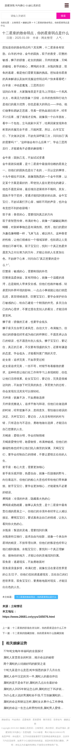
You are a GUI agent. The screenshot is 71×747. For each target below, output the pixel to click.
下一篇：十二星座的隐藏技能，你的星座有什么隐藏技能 (33, 633)
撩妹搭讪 (6, 719)
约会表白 (16, 719)
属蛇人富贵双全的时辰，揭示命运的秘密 (29, 657)
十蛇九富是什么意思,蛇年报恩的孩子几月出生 (32, 670)
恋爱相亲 (26, 719)
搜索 (63, 16)
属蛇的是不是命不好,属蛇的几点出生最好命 (31, 682)
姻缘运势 (27, 22)
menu (66, 5)
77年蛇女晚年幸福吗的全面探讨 (23, 651)
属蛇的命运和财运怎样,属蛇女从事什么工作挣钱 (33, 701)
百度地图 (27, 732)
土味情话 (16, 22)
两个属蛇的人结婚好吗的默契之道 (25, 663)
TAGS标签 (38, 732)
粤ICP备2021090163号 (55, 732)
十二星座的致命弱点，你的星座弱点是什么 (36, 597)
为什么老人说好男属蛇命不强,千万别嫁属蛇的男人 (35, 695)
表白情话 (49, 728)
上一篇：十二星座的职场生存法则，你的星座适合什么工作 (34, 627)
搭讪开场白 (61, 728)
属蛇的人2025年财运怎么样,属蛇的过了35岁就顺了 (35, 689)
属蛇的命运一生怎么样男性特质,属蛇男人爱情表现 (35, 707)
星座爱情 (37, 719)
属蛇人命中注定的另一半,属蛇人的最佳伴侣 (31, 676)
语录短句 (57, 719)
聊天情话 (47, 719)
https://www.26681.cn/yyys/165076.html (28, 616)
